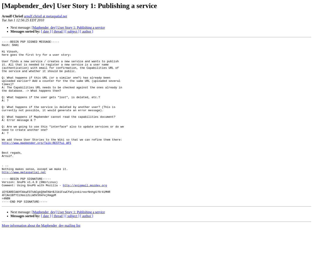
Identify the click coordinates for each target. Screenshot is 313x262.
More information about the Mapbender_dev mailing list (41, 258)
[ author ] (86, 31)
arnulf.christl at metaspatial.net (45, 16)
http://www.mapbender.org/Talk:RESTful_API (36, 164)
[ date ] (46, 31)
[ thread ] (58, 31)
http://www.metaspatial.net (24, 199)
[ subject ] (72, 31)
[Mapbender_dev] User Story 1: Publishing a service (68, 27)
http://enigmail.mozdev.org (85, 215)
